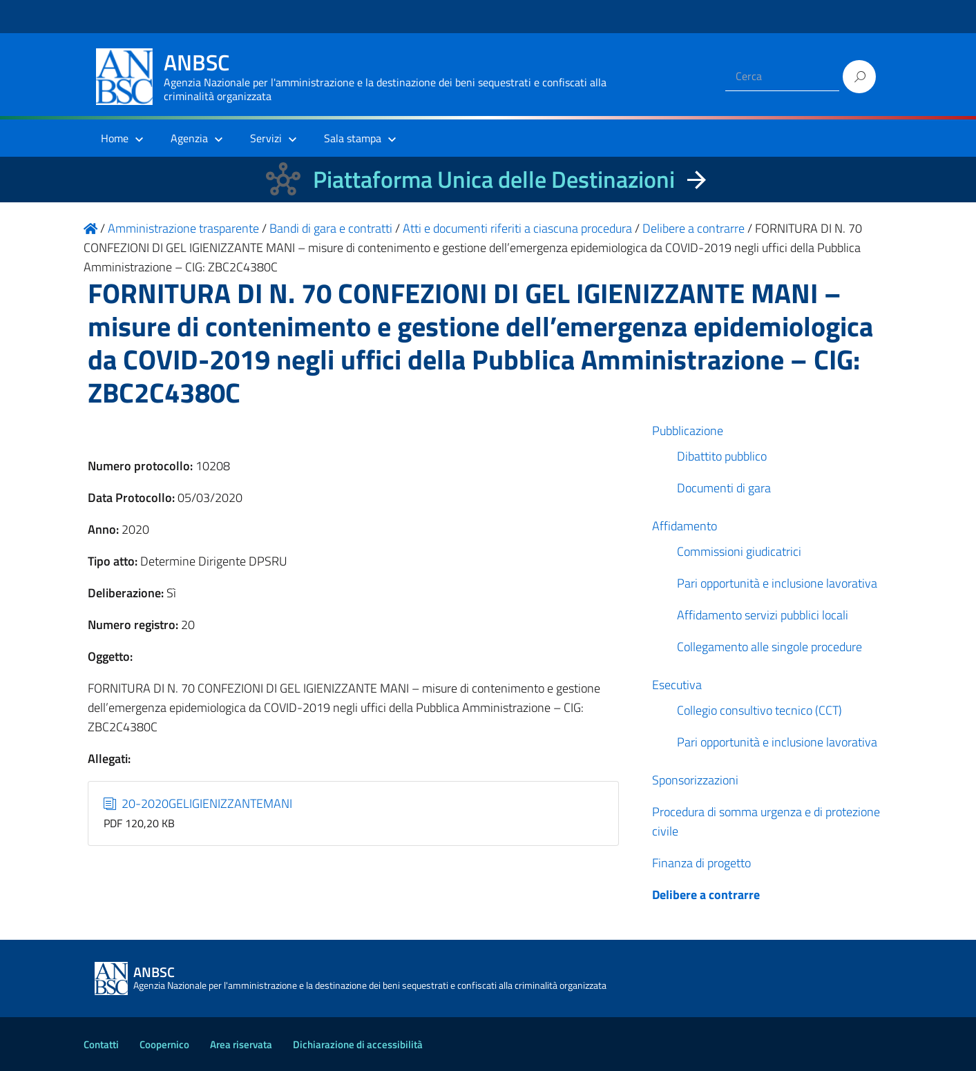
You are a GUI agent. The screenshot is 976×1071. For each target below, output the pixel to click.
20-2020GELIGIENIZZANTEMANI (198, 803)
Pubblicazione (687, 430)
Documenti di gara (724, 488)
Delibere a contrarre (706, 894)
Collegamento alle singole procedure (769, 646)
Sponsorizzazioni (695, 780)
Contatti (101, 1044)
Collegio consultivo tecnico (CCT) (759, 710)
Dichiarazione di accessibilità (358, 1044)
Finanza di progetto (701, 862)
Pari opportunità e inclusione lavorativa (777, 583)
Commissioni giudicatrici (739, 551)
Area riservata (241, 1044)
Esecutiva (677, 684)
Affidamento (684, 526)
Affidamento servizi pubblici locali (762, 615)
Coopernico (164, 1044)
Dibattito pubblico (722, 456)
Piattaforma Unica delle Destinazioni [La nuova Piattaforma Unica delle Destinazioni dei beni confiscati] (494, 179)
